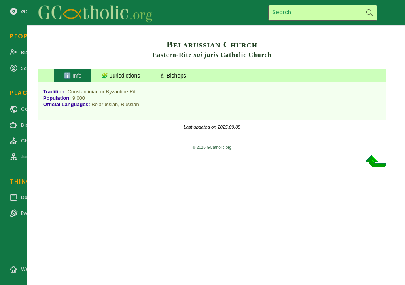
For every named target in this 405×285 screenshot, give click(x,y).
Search (369, 12)
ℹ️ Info (72, 75)
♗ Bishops (173, 75)
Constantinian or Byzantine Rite (103, 92)
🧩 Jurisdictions (120, 75)
